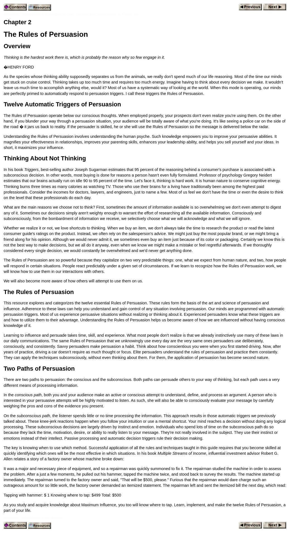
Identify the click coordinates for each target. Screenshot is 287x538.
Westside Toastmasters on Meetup (33, 518)
